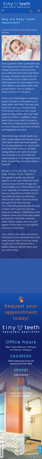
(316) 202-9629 (24, 393)
